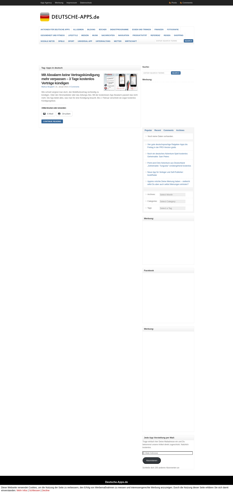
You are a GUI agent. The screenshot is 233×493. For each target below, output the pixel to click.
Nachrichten (108, 35)
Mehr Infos (22, 490)
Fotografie (173, 29)
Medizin (85, 35)
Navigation (123, 35)
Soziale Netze (48, 41)
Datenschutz (86, 3)
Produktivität (140, 35)
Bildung (91, 29)
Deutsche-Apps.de (116, 482)
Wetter (117, 41)
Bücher (102, 29)
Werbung (59, 3)
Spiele (61, 41)
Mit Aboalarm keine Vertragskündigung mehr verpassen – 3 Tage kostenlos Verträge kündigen (70, 79)
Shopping (178, 35)
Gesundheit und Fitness (53, 35)
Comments (188, 3)
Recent (158, 130)
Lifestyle (73, 35)
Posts (174, 3)
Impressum (72, 3)
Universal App (85, 41)
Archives (180, 130)
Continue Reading (52, 121)
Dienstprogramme (119, 29)
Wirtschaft (131, 41)
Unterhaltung (103, 41)
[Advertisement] (116, 55)
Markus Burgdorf (47, 87)
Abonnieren (151, 460)
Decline (46, 490)
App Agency (46, 3)
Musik (95, 35)
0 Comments (74, 87)
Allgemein (78, 29)
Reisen (167, 35)
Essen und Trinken (141, 29)
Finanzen (159, 29)
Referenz (155, 35)
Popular (148, 130)
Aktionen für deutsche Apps (55, 29)
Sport (71, 41)
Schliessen (34, 490)
